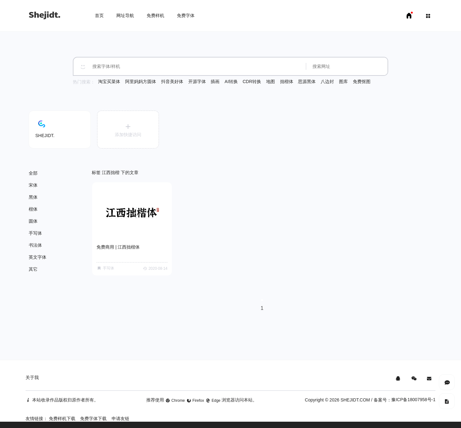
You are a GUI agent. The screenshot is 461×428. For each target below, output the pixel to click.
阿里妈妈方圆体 (140, 81)
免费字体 (186, 15)
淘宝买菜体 (109, 81)
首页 (99, 15)
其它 (33, 269)
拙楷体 (286, 81)
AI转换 (231, 81)
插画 (215, 81)
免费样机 (155, 15)
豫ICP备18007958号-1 (413, 399)
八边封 (327, 81)
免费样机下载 (62, 418)
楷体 (33, 209)
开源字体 (197, 81)
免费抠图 (362, 81)
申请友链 (120, 418)
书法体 (35, 245)
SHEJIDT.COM (355, 399)
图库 (343, 81)
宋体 (33, 185)
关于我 (32, 377)
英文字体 (37, 257)
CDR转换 (251, 81)
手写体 (35, 233)
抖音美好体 (172, 81)
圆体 (33, 221)
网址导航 (125, 15)
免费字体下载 (93, 418)
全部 (33, 173)
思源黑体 (307, 81)
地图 (270, 81)
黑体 (33, 197)
